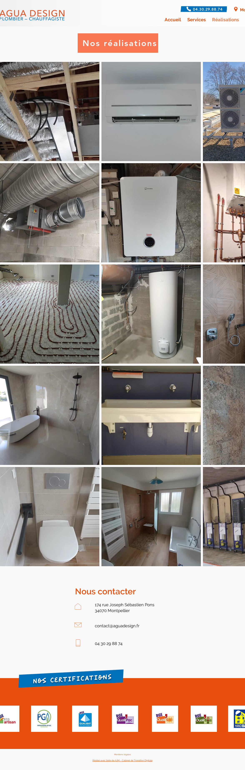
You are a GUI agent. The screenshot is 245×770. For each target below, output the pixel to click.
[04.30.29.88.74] (208, 9)
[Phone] (188, 9)
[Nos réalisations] (118, 43)
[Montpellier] (236, 9)
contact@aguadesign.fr (117, 625)
